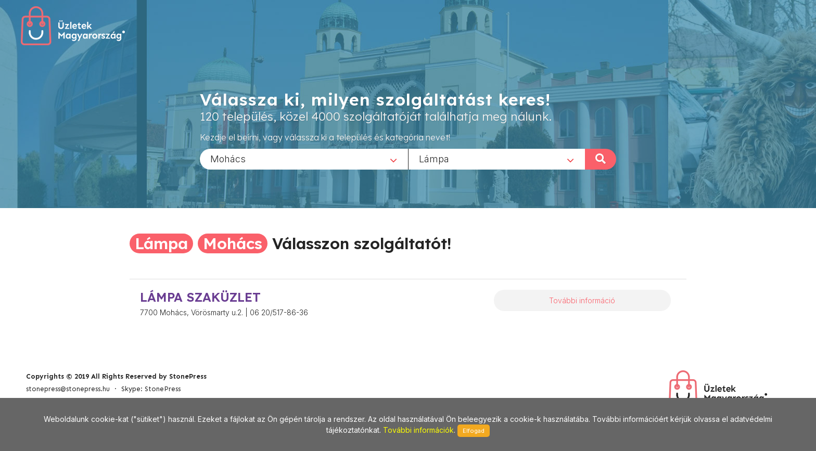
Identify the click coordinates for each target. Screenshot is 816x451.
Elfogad (473, 430)
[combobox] (304, 158)
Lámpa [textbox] (434, 158)
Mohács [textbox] (228, 158)
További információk (418, 430)
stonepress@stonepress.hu (68, 389)
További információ (582, 300)
